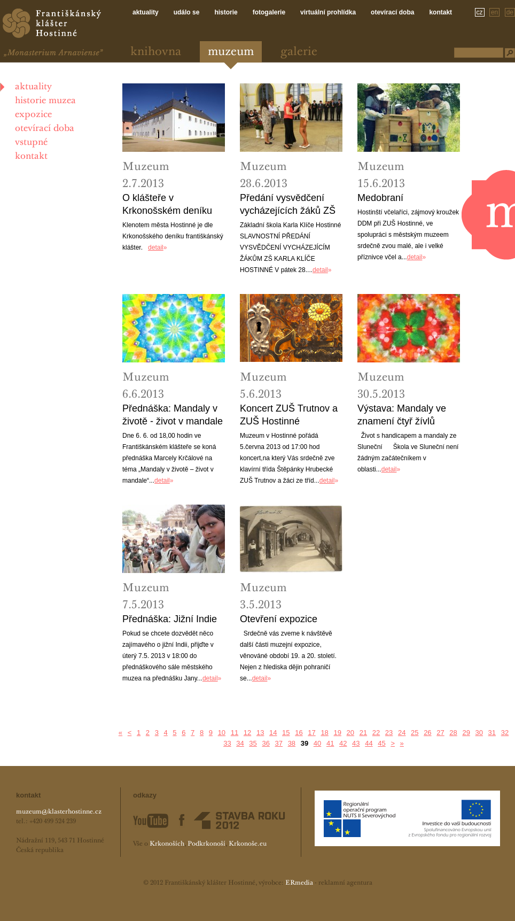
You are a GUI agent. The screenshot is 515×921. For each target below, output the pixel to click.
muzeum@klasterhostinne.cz (59, 812)
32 (505, 733)
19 (337, 733)
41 (330, 743)
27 (440, 733)
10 (221, 733)
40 (317, 743)
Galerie (298, 52)
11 (234, 733)
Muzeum (231, 52)
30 (479, 733)
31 (492, 733)
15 (286, 733)
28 (453, 733)
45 (381, 743)
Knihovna (155, 52)
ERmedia (299, 883)
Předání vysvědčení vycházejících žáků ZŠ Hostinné (287, 204)
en (494, 12)
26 (427, 733)
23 (389, 733)
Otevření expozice (278, 619)
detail (155, 247)
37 (279, 743)
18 (324, 733)
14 (273, 733)
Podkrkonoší (206, 844)
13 (260, 733)
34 (240, 743)
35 (252, 743)
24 (401, 733)
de (509, 12)
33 (227, 743)
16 (298, 733)
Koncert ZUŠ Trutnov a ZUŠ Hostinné (289, 415)
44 (368, 743)
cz (480, 12)
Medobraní (380, 197)
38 (291, 743)
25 (414, 733)
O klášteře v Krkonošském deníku (167, 204)
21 (363, 733)
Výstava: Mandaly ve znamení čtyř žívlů (401, 415)
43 (356, 743)
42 (343, 743)
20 (350, 733)
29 (466, 733)
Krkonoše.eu (248, 844)
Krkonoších (167, 844)
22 (376, 733)
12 (247, 733)
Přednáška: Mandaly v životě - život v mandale (172, 415)
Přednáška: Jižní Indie (169, 619)
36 (265, 743)
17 (311, 733)
